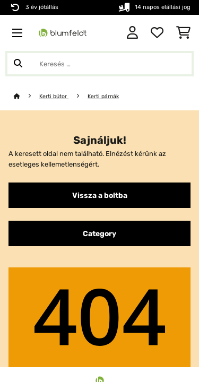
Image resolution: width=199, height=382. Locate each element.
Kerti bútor (53, 96)
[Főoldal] (26, 96)
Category (99, 233)
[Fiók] (132, 32)
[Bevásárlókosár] (183, 32)
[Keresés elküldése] (18, 63)
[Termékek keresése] (99, 63)
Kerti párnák (103, 96)
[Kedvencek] (157, 32)
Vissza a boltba (99, 195)
